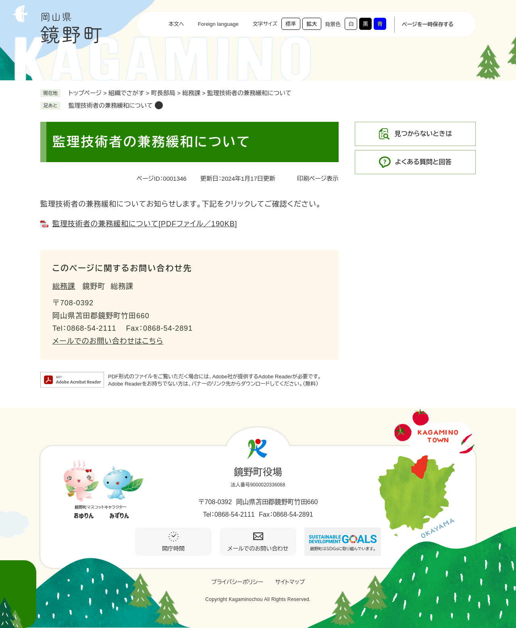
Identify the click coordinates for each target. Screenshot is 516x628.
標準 (290, 24)
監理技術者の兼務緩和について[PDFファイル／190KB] (144, 224)
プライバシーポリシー (237, 582)
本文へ (176, 24)
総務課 (191, 93)
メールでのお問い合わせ (258, 548)
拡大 (311, 24)
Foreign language (218, 24)
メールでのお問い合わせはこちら (107, 341)
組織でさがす (126, 93)
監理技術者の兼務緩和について (111, 105)
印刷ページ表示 (318, 178)
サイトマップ (290, 582)
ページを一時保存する (428, 24)
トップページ (85, 93)
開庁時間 (173, 548)
